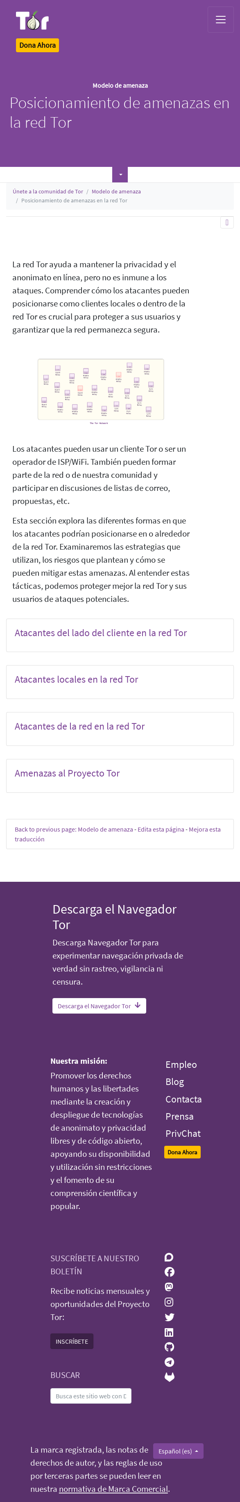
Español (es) (175, 1451)
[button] (120, 174)
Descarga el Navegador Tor (99, 1006)
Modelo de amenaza (116, 191)
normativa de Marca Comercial (113, 1489)
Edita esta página (161, 829)
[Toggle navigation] (221, 20)
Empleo (181, 1064)
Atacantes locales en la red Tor (76, 679)
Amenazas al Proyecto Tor (67, 773)
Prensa (179, 1116)
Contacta (183, 1099)
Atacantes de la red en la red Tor (80, 726)
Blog (174, 1081)
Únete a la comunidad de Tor (48, 191)
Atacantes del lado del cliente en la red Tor (101, 632)
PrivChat (183, 1133)
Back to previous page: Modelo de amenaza (74, 829)
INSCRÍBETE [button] (72, 1341)
